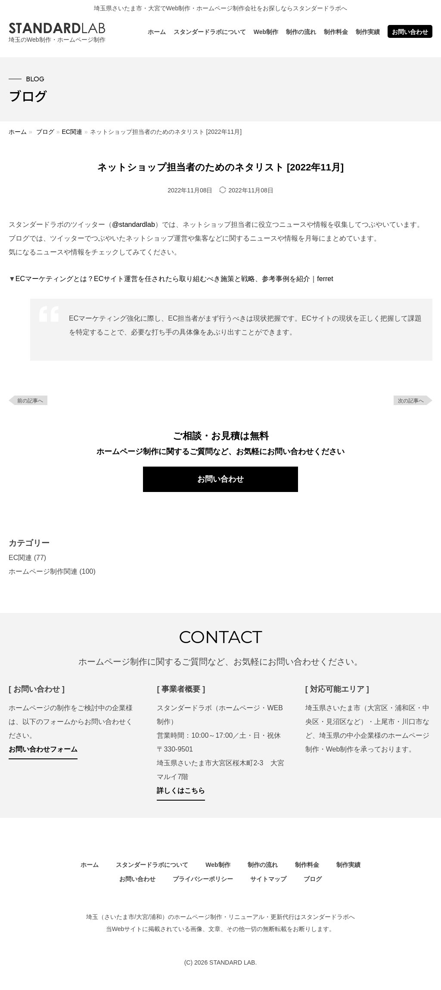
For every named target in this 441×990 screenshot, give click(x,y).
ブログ (45, 131)
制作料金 (336, 31)
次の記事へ (411, 401)
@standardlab (133, 224)
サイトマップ (268, 879)
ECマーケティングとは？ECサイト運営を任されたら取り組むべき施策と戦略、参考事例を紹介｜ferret (174, 278)
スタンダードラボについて (210, 31)
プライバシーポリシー (203, 879)
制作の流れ (301, 31)
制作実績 (368, 31)
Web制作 (266, 31)
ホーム (157, 31)
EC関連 (72, 131)
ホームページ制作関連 (43, 571)
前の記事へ (30, 401)
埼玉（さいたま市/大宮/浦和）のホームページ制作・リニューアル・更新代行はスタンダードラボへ (220, 916)
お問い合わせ (410, 31)
